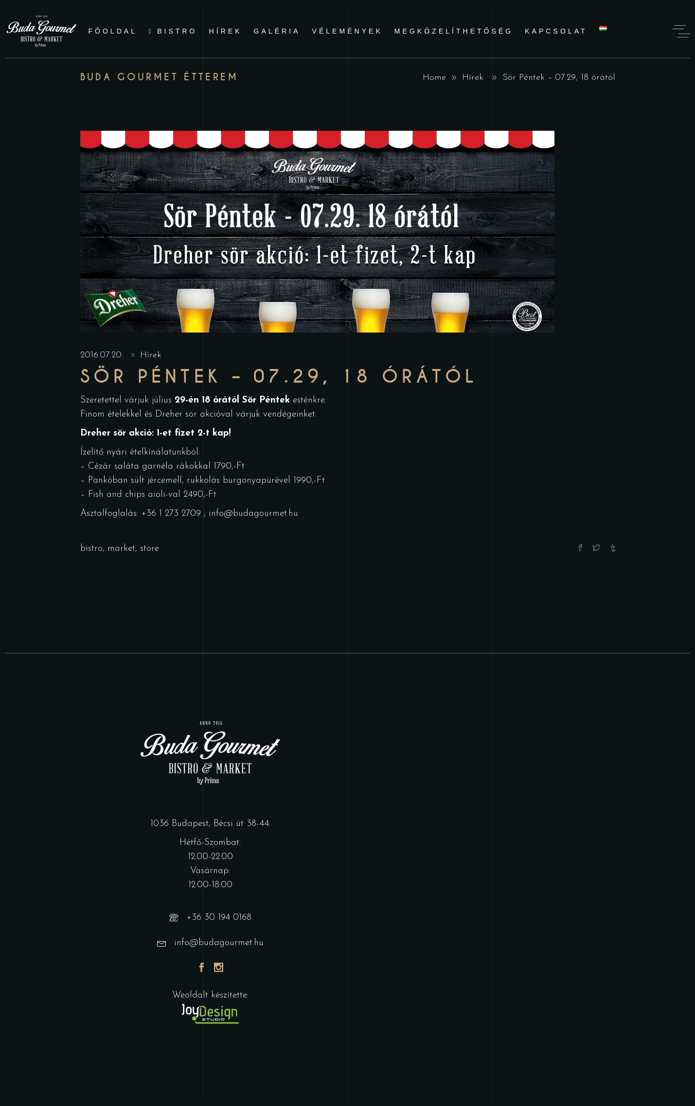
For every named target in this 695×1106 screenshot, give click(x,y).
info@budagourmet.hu (253, 513)
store (149, 548)
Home (434, 77)
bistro (91, 548)
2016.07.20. (103, 355)
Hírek (472, 77)
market (121, 548)
